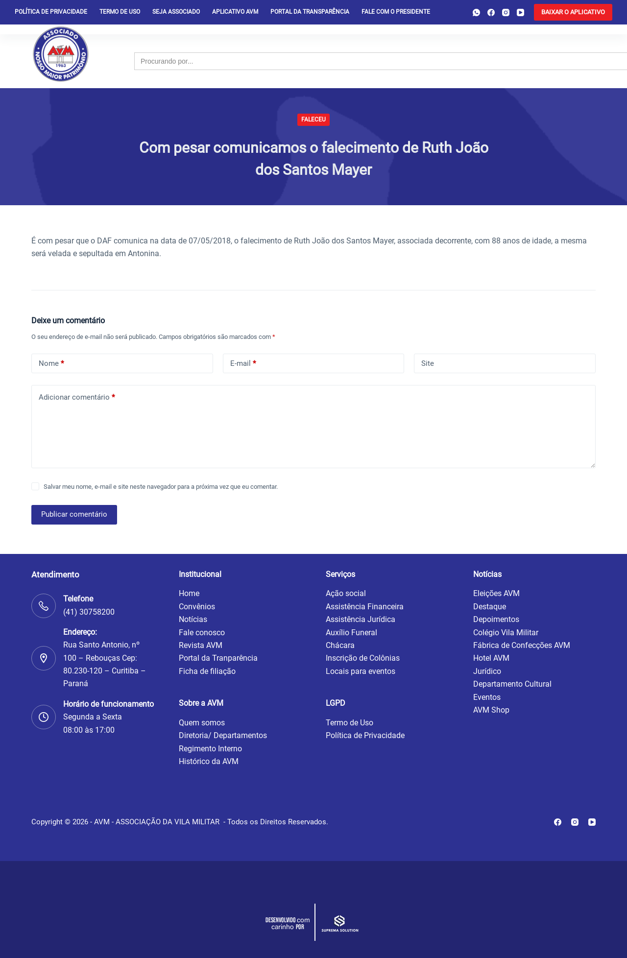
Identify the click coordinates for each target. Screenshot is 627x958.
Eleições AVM (496, 593)
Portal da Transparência (309, 11)
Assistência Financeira (365, 606)
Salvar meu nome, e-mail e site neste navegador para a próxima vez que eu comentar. (161, 486)
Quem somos (202, 722)
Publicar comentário (74, 514)
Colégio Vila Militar (505, 632)
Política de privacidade (51, 11)
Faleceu (313, 119)
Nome (51, 364)
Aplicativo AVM (235, 11)
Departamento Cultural (512, 684)
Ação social (346, 593)
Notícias (193, 619)
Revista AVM (200, 645)
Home (189, 593)
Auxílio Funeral (351, 632)
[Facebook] (491, 12)
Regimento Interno (210, 748)
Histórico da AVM (209, 761)
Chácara (340, 645)
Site (427, 363)
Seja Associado (176, 11)
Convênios (197, 606)
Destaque (489, 606)
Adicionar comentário (77, 397)
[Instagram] (505, 12)
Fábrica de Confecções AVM (521, 645)
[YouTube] (520, 12)
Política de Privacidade (365, 735)
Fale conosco (202, 632)
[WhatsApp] (476, 12)
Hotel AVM (491, 658)
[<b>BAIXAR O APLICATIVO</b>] (573, 12)
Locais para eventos (360, 671)
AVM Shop (491, 710)
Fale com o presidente (396, 11)
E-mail (243, 364)
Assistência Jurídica (360, 619)
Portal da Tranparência (218, 658)
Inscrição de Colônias (363, 658)
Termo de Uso (119, 11)
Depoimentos (496, 619)
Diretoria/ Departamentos (223, 735)
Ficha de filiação (207, 671)
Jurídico (487, 671)
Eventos (487, 697)
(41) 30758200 (89, 612)
